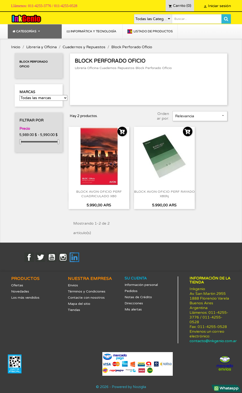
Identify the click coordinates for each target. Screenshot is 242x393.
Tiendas (74, 310)
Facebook (29, 257)
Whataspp (226, 388)
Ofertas (17, 285)
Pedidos (131, 291)
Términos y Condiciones (86, 291)
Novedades (20, 291)
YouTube (51, 257)
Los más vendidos (25, 298)
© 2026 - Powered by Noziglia (121, 387)
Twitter (40, 257)
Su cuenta (136, 278)
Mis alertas (133, 309)
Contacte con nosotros (86, 298)
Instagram (63, 257)
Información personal (141, 285)
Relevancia (200, 116)
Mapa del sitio (79, 304)
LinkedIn (74, 257)
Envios (73, 285)
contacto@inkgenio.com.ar (213, 341)
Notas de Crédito (138, 297)
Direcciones (134, 303)
